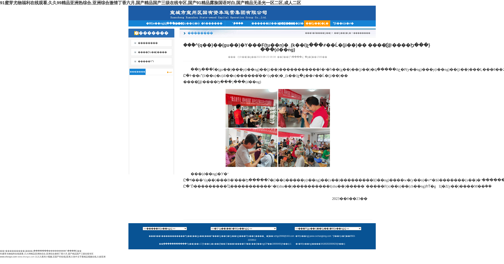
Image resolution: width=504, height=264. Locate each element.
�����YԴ (146, 61)
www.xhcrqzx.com (8, 257)
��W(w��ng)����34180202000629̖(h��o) (320, 244)
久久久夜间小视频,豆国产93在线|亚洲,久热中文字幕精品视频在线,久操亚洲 (70, 257)
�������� (148, 43)
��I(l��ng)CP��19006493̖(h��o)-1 (271, 244)
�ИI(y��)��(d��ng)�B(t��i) (291, 23)
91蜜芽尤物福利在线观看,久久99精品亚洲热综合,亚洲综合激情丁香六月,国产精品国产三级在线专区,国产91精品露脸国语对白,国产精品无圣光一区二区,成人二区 (150, 2)
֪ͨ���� (238, 23)
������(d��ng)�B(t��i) (264, 23)
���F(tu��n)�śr (185, 23)
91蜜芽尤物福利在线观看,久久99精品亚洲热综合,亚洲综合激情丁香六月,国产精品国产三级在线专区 (46, 254)
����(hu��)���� (152, 52)
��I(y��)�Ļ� (317, 23)
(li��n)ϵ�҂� (343, 23)
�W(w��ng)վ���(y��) (159, 23)
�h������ (212, 23)
